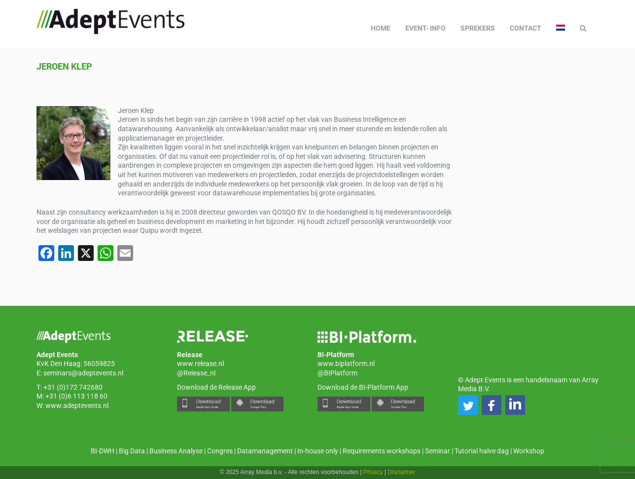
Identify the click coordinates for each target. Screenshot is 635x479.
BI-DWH (102, 451)
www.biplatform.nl (346, 364)
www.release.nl (200, 364)
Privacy (373, 472)
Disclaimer (401, 472)
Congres (220, 451)
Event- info (425, 28)
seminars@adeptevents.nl (83, 373)
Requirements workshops (382, 451)
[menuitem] (560, 28)
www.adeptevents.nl (76, 405)
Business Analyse (176, 451)
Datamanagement (265, 451)
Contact (525, 28)
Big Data (132, 451)
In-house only (317, 451)
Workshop (528, 451)
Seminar (437, 451)
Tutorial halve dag (482, 451)
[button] (468, 405)
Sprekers (477, 28)
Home (380, 28)
